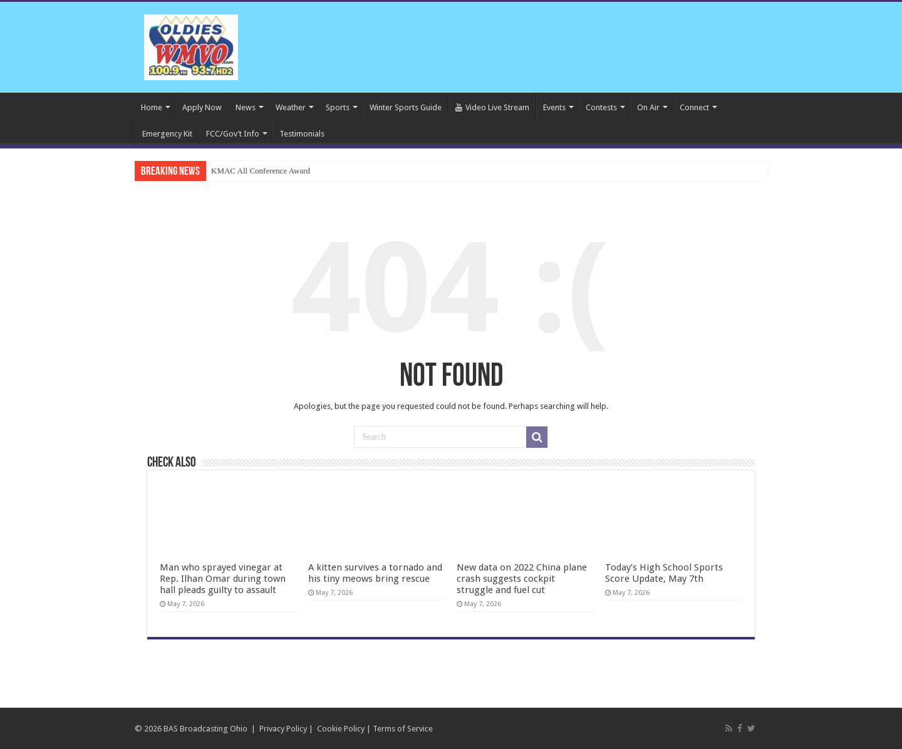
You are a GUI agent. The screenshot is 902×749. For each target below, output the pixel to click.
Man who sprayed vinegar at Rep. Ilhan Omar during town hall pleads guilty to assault (223, 579)
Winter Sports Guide (406, 107)
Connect (694, 107)
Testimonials (301, 133)
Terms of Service (403, 728)
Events (554, 107)
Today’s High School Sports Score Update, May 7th (664, 573)
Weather (291, 107)
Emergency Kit (167, 133)
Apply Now (202, 107)
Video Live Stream (492, 107)
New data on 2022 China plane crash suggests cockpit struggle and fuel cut (522, 579)
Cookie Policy (341, 728)
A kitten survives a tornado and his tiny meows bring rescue (375, 573)
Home (151, 107)
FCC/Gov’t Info (232, 133)
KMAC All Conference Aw (255, 170)
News (246, 107)
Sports (338, 107)
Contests (601, 107)
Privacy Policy (283, 728)
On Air (648, 107)
